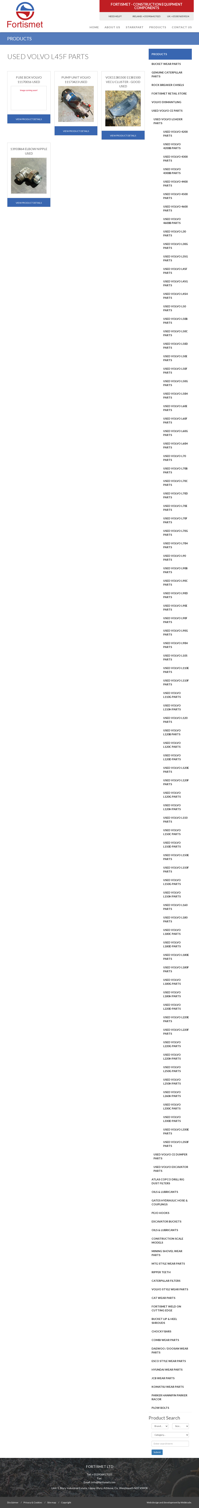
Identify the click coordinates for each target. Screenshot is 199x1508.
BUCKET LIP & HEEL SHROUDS (164, 1320)
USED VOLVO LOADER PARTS (168, 121)
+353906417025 (152, 16)
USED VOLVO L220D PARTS (172, 1006)
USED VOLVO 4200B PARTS (172, 146)
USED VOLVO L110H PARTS (172, 707)
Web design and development (162, 1502)
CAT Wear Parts (163, 1297)
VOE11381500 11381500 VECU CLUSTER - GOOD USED (123, 81)
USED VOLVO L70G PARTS (175, 532)
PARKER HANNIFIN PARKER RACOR (169, 1397)
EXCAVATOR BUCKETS (166, 1221)
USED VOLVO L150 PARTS (175, 819)
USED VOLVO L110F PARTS (176, 682)
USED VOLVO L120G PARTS (172, 794)
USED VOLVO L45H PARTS (175, 295)
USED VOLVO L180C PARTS (172, 931)
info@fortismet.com (103, 1482)
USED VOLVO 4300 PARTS (175, 158)
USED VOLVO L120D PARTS (172, 757)
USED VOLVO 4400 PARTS (175, 183)
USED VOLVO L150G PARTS (172, 882)
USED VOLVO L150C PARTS (172, 832)
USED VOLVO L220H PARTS (172, 1056)
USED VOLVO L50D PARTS (175, 345)
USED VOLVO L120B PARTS (172, 732)
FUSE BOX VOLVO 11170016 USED (29, 79)
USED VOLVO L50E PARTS (175, 358)
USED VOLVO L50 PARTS (174, 308)
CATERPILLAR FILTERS (166, 1280)
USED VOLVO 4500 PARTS (175, 196)
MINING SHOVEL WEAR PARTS (167, 1253)
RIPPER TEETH (161, 1272)
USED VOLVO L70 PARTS (174, 457)
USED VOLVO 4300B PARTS (172, 171)
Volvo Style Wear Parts (170, 1289)
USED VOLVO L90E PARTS (175, 607)
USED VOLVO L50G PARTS (175, 383)
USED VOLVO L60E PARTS (175, 408)
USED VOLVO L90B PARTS (175, 570)
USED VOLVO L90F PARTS (175, 620)
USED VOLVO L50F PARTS (175, 370)
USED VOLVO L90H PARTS (175, 645)
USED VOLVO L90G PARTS (175, 632)
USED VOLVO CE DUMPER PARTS (170, 1156)
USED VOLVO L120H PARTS (172, 807)
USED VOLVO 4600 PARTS (175, 208)
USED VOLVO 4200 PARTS (175, 133)
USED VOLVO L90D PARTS (175, 595)
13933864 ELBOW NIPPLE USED (28, 151)
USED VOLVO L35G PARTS (175, 258)
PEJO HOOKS (160, 1213)
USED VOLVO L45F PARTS (175, 270)
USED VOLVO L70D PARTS (175, 495)
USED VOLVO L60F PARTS (175, 420)
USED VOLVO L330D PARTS (172, 1119)
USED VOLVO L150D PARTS (172, 844)
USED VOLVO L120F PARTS (176, 782)
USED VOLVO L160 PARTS (175, 906)
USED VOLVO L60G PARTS (175, 433)
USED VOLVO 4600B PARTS (172, 221)
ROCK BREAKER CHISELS (168, 85)
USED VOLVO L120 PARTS (175, 719)
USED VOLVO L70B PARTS (175, 470)
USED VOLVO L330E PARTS (176, 1131)
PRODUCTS (157, 27)
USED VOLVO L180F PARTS (176, 969)
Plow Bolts (160, 1407)
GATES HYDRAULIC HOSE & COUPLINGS (170, 1202)
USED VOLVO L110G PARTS (172, 694)
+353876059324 (180, 16)
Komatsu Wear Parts (168, 1386)
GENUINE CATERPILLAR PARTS (167, 74)
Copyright (66, 1502)
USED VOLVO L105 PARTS (175, 657)
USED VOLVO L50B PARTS (175, 320)
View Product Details (29, 119)
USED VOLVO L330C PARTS (172, 1106)
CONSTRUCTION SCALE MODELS (167, 1240)
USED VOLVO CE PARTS (167, 110)
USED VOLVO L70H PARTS (175, 545)
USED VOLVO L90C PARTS (175, 582)
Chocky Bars (161, 1331)
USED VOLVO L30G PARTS (175, 245)
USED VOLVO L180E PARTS (176, 956)
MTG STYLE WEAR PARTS (168, 1263)
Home (94, 27)
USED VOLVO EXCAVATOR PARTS (171, 1168)
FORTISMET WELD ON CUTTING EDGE (166, 1308)
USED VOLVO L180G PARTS (172, 981)
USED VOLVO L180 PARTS (175, 919)
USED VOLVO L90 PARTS (174, 557)
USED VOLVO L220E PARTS (176, 1019)
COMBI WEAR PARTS (165, 1340)
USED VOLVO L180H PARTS (172, 994)
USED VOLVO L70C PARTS (175, 482)
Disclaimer (12, 1502)
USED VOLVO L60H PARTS (175, 445)
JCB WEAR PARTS (163, 1378)
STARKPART (135, 27)
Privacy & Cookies (33, 1502)
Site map (51, 1502)
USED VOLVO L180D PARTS (172, 944)
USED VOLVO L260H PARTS (172, 1094)
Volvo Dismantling (166, 102)
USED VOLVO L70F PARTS (175, 520)
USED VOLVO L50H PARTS (175, 395)
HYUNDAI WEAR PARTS (167, 1369)
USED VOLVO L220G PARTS (172, 1044)
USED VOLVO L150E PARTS (176, 857)
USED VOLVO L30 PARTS (174, 233)
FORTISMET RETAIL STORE (169, 93)
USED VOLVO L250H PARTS (172, 1081)
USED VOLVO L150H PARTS (172, 894)
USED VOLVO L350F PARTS (176, 1143)
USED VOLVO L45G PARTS (175, 283)
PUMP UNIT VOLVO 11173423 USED (76, 79)
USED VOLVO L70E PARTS (175, 507)
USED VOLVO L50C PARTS (175, 333)
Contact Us (182, 27)
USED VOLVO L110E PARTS (176, 670)
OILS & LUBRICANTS (165, 1191)
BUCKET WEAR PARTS (166, 63)
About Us (112, 27)
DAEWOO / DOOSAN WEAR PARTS (170, 1350)
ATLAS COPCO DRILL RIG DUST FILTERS (168, 1181)
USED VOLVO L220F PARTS (176, 1031)
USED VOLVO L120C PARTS (172, 744)
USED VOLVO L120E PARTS (176, 769)
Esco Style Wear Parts (169, 1361)
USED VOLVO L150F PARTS (176, 869)
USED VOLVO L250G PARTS (172, 1069)
